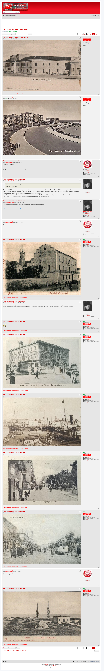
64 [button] (87, 34)
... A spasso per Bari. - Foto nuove (15, 29)
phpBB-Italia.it (54, 665)
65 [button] (90, 34)
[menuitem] (14, 16)
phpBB (46, 664)
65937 (88, 193)
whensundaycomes (87, 168)
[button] (76, 34)
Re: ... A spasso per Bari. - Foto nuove (15, 37)
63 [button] (84, 34)
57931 (88, 42)
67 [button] (96, 34)
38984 (88, 172)
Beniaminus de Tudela (87, 190)
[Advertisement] (58, 7)
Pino (11, 31)
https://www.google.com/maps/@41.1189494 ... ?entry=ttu (18, 208)
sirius (8, 31)
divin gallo (15, 31)
